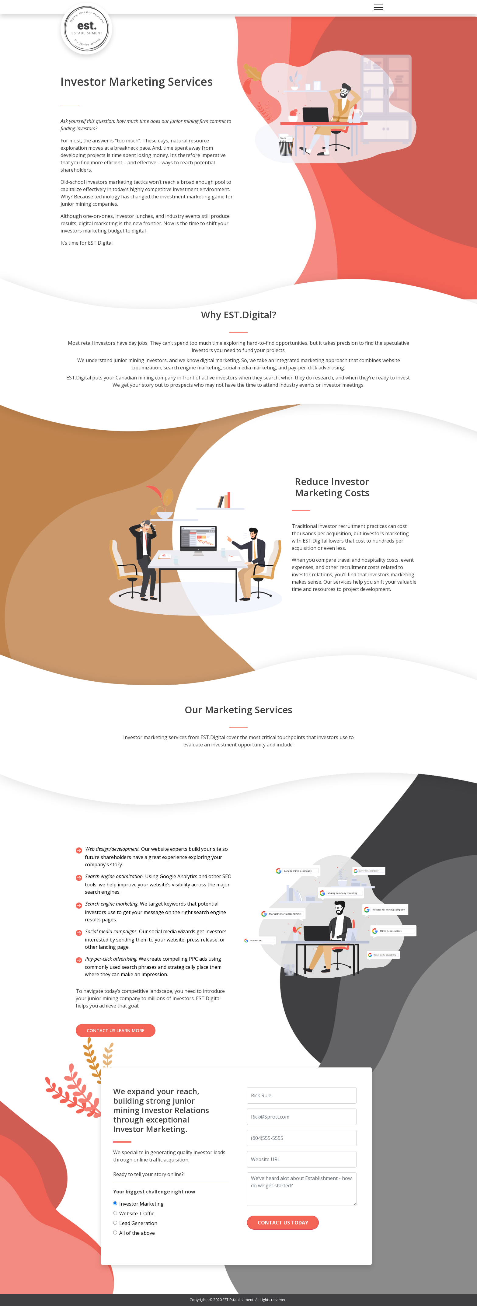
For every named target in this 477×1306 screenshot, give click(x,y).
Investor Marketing (141, 1203)
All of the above (137, 1233)
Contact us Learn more (115, 1030)
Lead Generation (138, 1223)
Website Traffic (136, 1213)
